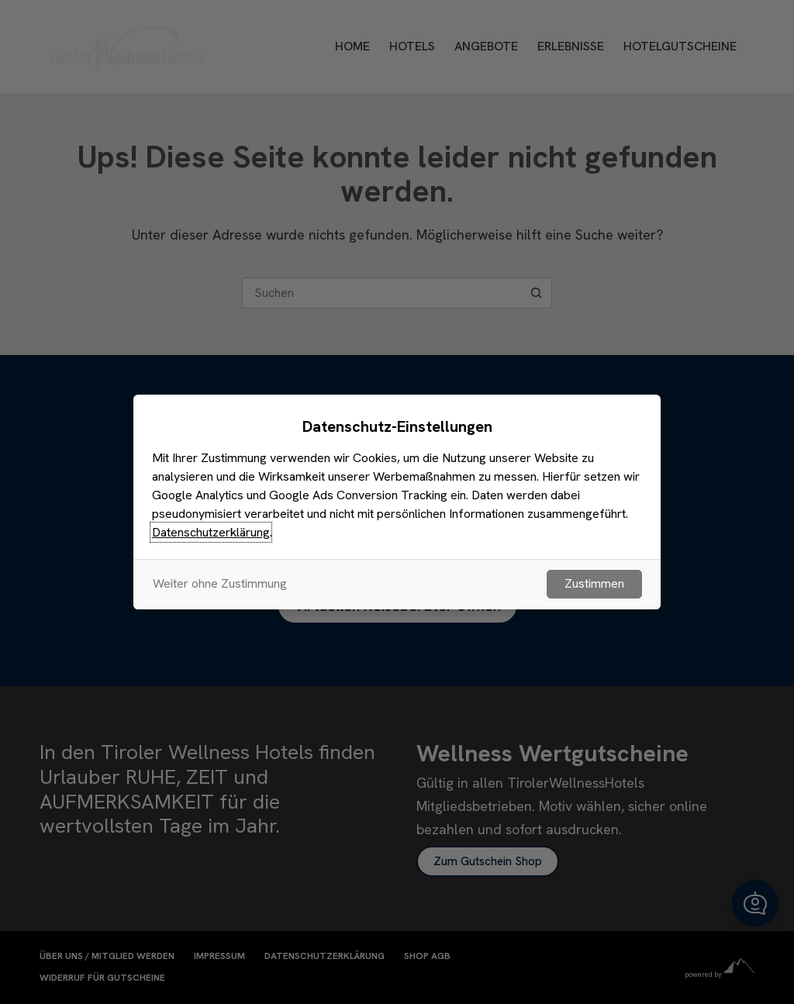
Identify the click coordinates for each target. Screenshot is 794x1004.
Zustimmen (594, 583)
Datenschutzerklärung (211, 532)
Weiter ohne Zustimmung (220, 583)
